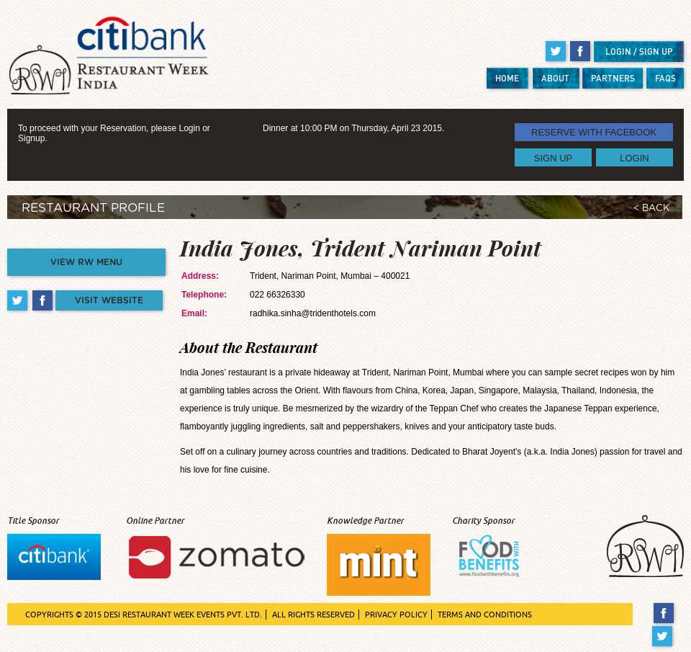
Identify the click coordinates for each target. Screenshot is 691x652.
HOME (507, 78)
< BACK (651, 208)
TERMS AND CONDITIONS (485, 614)
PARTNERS (613, 78)
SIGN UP (553, 157)
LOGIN (634, 157)
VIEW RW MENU (86, 262)
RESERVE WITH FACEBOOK (593, 132)
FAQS (665, 78)
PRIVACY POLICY (396, 614)
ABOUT (555, 78)
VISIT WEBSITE (109, 300)
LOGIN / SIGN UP (639, 51)
